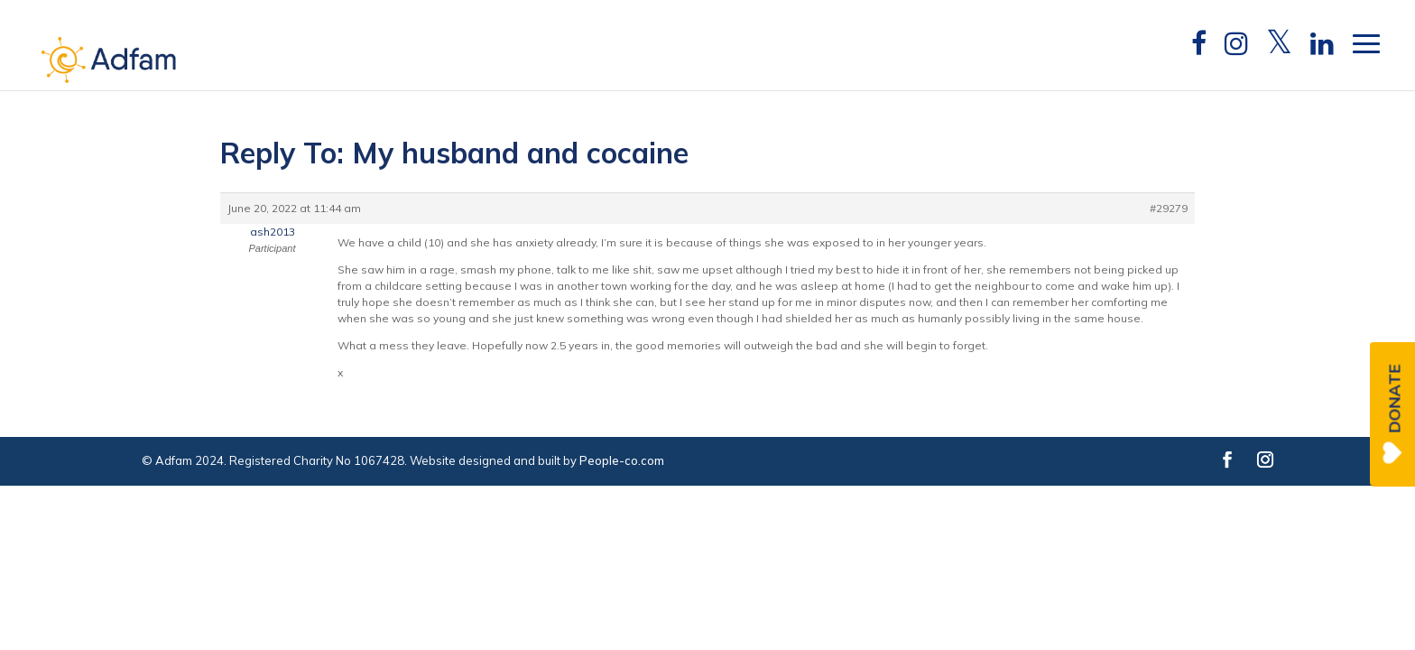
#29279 (1169, 208)
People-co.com (621, 460)
